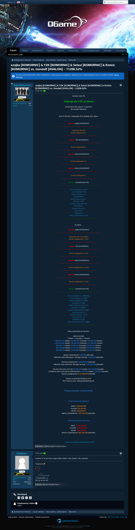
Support (50, 50)
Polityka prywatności (42, 517)
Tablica (25, 50)
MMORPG (108, 50)
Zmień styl (103, 517)
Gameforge (73, 50)
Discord (61, 50)
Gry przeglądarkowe (91, 50)
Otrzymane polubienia (19, 103)
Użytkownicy (37, 50)
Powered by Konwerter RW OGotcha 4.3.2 (78, 442)
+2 (44, 453)
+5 (44, 91)
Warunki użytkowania (26, 517)
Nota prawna (12, 517)
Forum (13, 50)
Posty (14, 105)
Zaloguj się (11, 2)
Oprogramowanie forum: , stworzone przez (67, 526)
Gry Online (120, 50)
